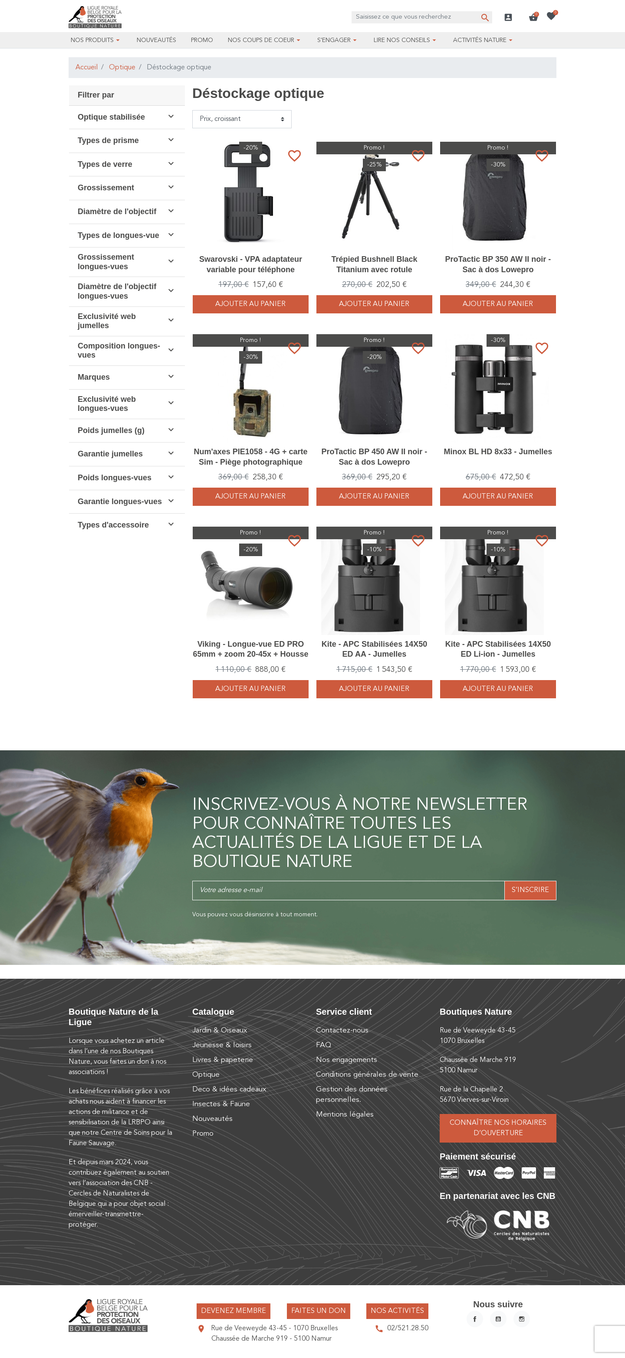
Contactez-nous (342, 1030)
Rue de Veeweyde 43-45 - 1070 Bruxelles (274, 1328)
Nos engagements (346, 1060)
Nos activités (397, 1311)
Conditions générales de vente (367, 1074)
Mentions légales (345, 1114)
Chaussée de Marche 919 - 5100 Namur (271, 1338)
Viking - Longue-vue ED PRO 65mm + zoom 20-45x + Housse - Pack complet (250, 654)
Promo (203, 1133)
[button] (533, 17)
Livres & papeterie (222, 1060)
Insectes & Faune (221, 1104)
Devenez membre (233, 1311)
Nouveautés (212, 1119)
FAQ (323, 1045)
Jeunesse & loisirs (222, 1045)
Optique (122, 67)
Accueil (87, 67)
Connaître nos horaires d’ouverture (498, 1128)
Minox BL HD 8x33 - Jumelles (498, 451)
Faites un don (318, 1311)
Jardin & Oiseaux (219, 1030)
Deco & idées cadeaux (229, 1089)
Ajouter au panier (250, 304)
